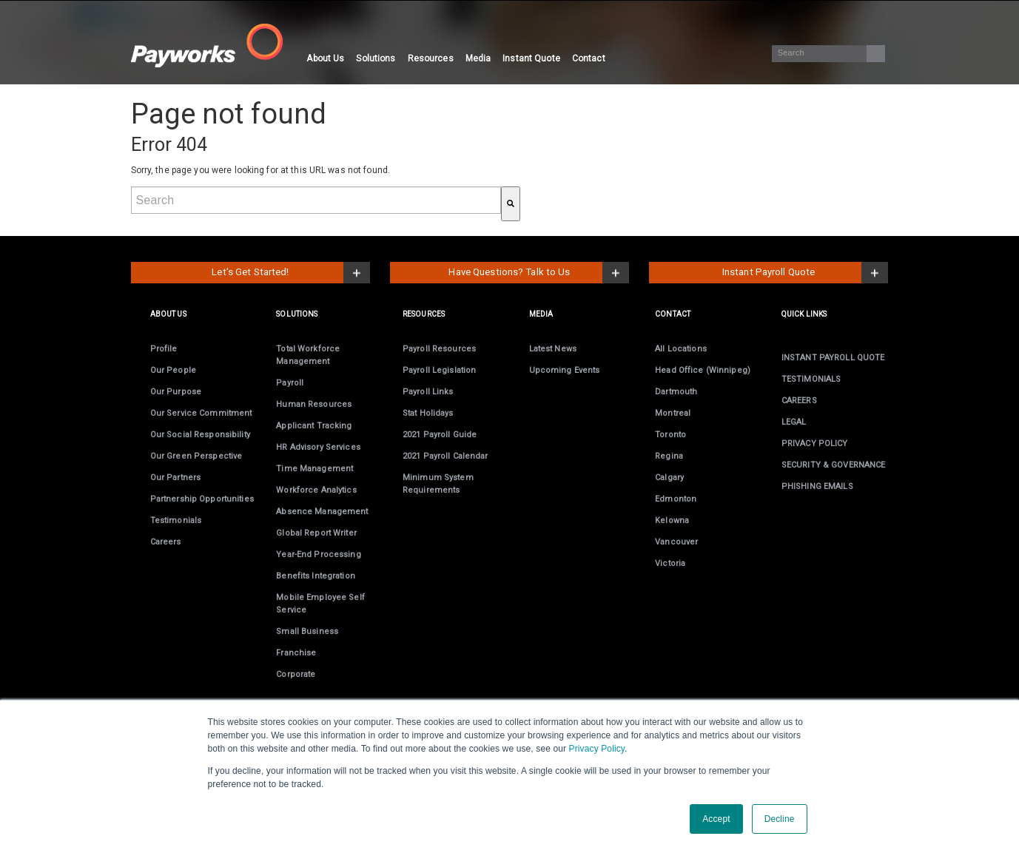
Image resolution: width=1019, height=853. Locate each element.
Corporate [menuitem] (295, 674)
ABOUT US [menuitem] (168, 314)
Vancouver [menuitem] (676, 542)
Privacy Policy (597, 749)
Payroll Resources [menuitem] (439, 349)
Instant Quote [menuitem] (531, 58)
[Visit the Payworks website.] (216, 45)
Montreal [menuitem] (672, 413)
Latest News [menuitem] (552, 349)
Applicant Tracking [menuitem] (314, 426)
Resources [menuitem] (431, 58)
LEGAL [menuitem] (794, 422)
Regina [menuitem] (669, 456)
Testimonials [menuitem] (175, 520)
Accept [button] (716, 819)
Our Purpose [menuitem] (175, 392)
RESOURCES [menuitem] (424, 314)
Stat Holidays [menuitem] (428, 413)
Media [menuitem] (478, 58)
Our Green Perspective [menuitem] (196, 456)
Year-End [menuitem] (318, 554)
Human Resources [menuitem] (314, 404)
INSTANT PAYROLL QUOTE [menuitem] (833, 358)
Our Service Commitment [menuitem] (201, 413)
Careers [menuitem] (165, 542)
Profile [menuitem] (164, 349)
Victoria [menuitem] (670, 563)
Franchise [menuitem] (296, 653)
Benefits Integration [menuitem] (315, 576)
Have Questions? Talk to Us (509, 271)
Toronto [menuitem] (670, 434)
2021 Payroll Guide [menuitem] (440, 434)
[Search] (828, 53)
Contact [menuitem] (588, 58)
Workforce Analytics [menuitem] (316, 490)
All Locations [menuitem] (681, 349)
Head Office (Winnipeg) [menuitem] (702, 370)
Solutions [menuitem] (375, 58)
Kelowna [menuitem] (672, 520)
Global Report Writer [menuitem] (316, 533)
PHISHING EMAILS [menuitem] (817, 486)
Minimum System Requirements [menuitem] (438, 484)
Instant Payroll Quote (768, 271)
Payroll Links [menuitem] (428, 392)
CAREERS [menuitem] (799, 400)
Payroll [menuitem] (289, 383)
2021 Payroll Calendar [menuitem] (445, 456)
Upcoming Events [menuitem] (564, 370)
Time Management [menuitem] (314, 468)
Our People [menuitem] (173, 370)
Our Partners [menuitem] (175, 477)
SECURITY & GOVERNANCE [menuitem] (833, 465)
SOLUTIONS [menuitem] (296, 314)
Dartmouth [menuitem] (676, 392)
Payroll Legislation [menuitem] (439, 370)
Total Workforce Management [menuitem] (308, 355)
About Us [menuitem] (325, 58)
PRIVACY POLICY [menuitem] (814, 443)
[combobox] (316, 200)
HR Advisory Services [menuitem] (318, 447)
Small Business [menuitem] (307, 631)
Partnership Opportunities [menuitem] (202, 499)
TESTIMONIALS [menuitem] (811, 379)
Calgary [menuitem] (669, 477)
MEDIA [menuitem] (541, 314)
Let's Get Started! (250, 271)
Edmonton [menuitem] (675, 499)
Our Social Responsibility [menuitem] (200, 434)
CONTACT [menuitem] (672, 314)
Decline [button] (779, 819)
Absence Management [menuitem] (322, 511)
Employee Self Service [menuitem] (320, 604)
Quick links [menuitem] (804, 314)
